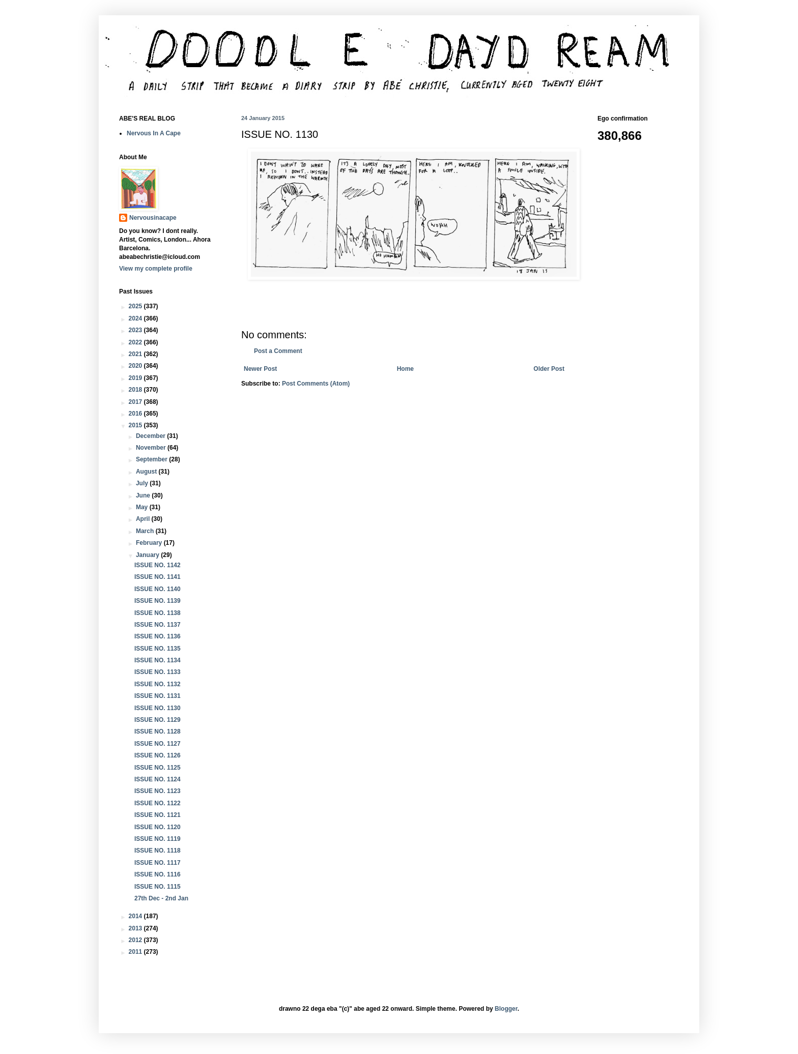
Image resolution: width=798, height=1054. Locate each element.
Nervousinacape (153, 217)
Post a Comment (278, 351)
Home (405, 368)
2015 (136, 425)
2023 (136, 330)
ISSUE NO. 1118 (157, 850)
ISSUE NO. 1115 (157, 886)
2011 (136, 951)
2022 (136, 342)
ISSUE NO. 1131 (157, 695)
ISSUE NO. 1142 (157, 565)
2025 (136, 306)
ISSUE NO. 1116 (157, 874)
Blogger (506, 1008)
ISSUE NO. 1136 (157, 636)
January (148, 555)
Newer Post (260, 368)
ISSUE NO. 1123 (157, 791)
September (152, 459)
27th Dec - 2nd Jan (161, 898)
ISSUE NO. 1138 (157, 613)
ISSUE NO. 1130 (157, 708)
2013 (136, 928)
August (147, 471)
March (146, 531)
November (151, 447)
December (151, 436)
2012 (136, 940)
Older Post (548, 368)
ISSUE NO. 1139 (157, 600)
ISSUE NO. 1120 (157, 827)
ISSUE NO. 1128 (157, 731)
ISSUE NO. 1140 (157, 589)
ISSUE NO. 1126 (157, 755)
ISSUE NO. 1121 (157, 814)
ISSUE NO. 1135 (157, 648)
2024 (136, 318)
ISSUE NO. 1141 (157, 576)
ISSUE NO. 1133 (157, 672)
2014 (136, 916)
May (143, 507)
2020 (136, 365)
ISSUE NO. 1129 (157, 719)
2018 (136, 389)
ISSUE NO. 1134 (157, 660)
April (144, 518)
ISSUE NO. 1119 (157, 838)
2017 (136, 401)
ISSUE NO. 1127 (157, 743)
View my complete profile (155, 268)
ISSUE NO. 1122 (157, 803)
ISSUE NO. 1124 (157, 779)
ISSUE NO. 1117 (157, 862)
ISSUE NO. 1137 (157, 624)
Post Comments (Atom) (316, 383)
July (143, 483)
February (150, 542)
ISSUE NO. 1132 (157, 684)
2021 (136, 354)
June (144, 495)
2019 (136, 378)
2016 (136, 413)
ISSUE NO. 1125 (157, 767)
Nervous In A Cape (154, 133)
